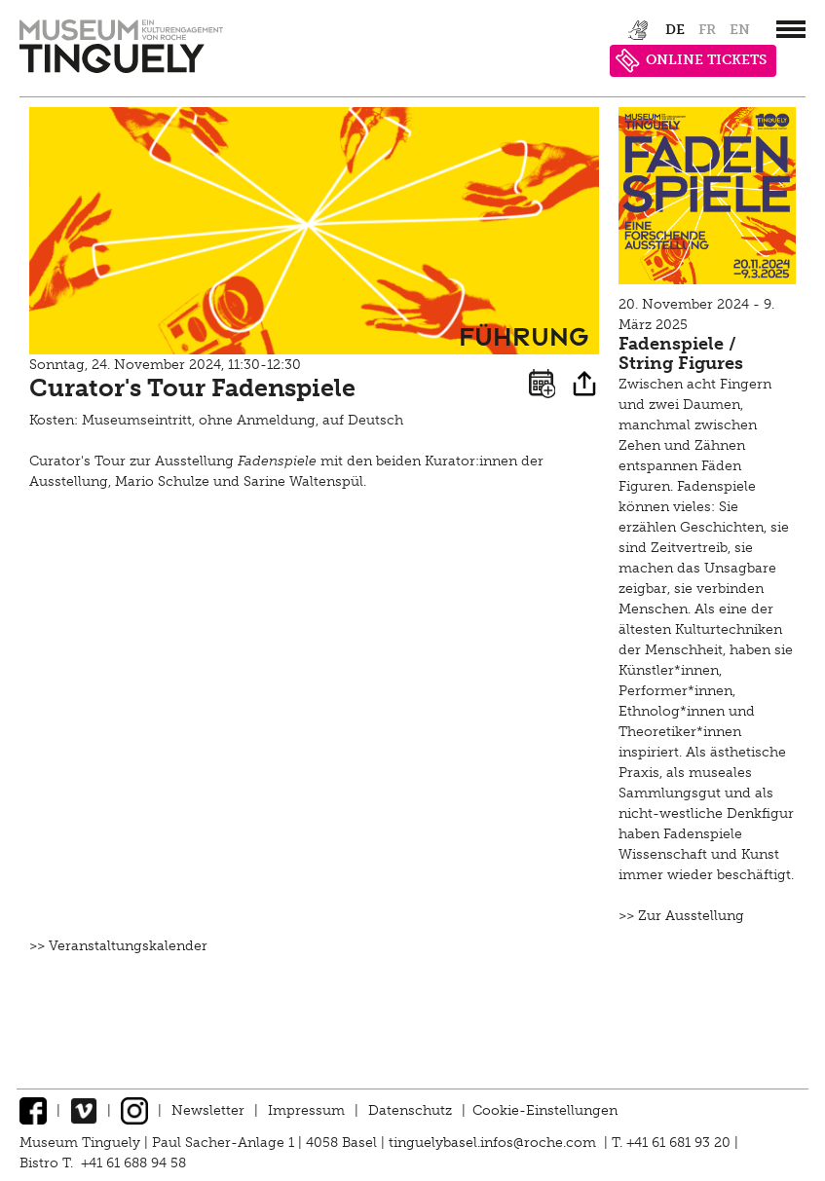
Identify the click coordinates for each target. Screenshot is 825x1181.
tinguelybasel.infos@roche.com (494, 1142)
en (740, 29)
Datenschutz (410, 1110)
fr (707, 29)
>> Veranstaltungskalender (118, 946)
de (675, 29)
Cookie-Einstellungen (545, 1110)
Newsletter (207, 1110)
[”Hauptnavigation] (791, 29)
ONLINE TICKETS (691, 61)
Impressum (306, 1110)
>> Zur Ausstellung (681, 915)
